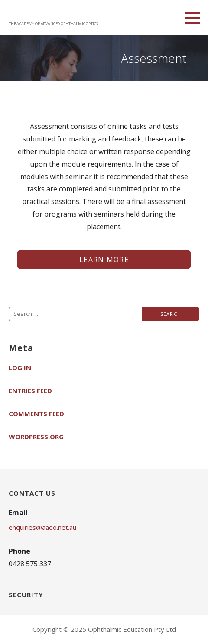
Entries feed (30, 390)
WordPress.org (36, 436)
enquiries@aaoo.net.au (42, 527)
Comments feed (36, 413)
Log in (20, 367)
